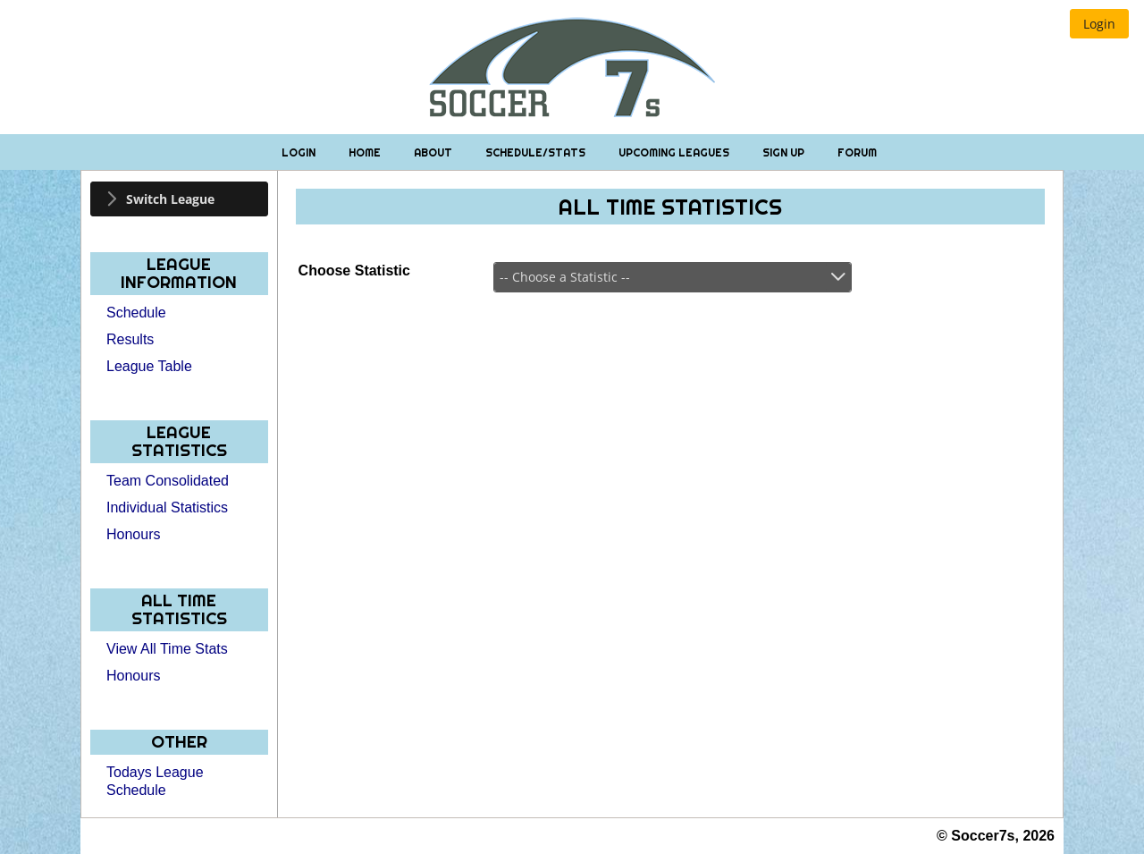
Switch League (170, 198)
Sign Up (784, 152)
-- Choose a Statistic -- (565, 276)
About (434, 152)
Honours (133, 534)
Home (366, 152)
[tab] (179, 199)
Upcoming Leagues (675, 152)
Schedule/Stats (536, 152)
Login (300, 152)
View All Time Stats (167, 648)
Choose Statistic (354, 270)
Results (130, 339)
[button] (1099, 23)
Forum (857, 152)
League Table (149, 366)
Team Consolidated (167, 480)
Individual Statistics (167, 507)
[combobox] (672, 277)
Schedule (136, 312)
